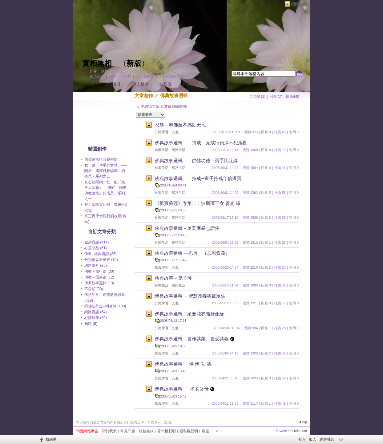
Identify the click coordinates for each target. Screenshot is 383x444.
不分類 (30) (93, 289)
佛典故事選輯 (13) (99, 283)
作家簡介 (191, 84)
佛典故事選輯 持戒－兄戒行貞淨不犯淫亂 (201, 142)
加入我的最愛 (147, 76)
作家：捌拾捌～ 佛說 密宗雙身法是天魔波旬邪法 (129, 71)
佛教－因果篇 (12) (99, 277)
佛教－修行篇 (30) (99, 271)
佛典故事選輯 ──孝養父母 (182, 388)
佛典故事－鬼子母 (173, 278)
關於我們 (109, 431)
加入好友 (97, 76)
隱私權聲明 (188, 431)
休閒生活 (161, 150)
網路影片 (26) (95, 265)
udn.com (300, 431)
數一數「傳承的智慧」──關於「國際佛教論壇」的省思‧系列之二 (105, 170)
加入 (312, 439)
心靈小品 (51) (95, 248)
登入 (302, 439)
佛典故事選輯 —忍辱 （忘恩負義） (192, 253)
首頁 (90, 84)
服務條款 (146, 431)
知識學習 (161, 132)
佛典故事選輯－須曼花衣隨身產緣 (189, 313)
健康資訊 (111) (96, 242)
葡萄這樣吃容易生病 (101, 159)
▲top (303, 421)
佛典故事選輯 (174, 95)
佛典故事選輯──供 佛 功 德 (183, 363)
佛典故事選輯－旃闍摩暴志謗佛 (187, 228)
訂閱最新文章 (173, 76)
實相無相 (97, 63)
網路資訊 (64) (95, 312)
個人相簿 (140, 84)
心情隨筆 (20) (95, 318)
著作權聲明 (166, 431)
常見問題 (127, 431)
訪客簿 (165, 84)
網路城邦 (299, 4)
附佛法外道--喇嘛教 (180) (105, 306)
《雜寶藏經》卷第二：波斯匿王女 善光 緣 (197, 203)
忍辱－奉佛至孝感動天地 (180, 124)
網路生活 (178, 150)
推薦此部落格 (120, 76)
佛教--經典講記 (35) (100, 254)
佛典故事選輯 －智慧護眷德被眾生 (190, 295)
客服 (205, 431)
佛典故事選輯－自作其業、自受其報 (192, 338)
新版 (134, 63)
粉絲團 (51, 439)
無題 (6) (90, 324)
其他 (175, 132)
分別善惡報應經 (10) (101, 260)
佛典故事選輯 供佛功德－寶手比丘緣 (196, 160)
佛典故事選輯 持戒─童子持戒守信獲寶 (198, 178)
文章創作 (113, 84)
